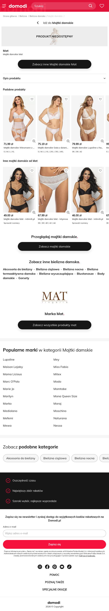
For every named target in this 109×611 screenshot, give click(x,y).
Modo (57, 381)
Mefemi (8, 418)
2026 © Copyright (54, 606)
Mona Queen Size (65, 396)
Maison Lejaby (13, 367)
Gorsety (23, 278)
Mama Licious (12, 374)
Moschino (59, 411)
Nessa (57, 425)
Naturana (60, 418)
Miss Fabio (60, 367)
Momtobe (60, 389)
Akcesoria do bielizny (17, 269)
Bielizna (23, 16)
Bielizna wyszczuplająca (56, 273)
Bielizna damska (37, 16)
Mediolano (10, 411)
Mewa (7, 425)
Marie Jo (8, 389)
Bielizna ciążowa (47, 269)
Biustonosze (85, 273)
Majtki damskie (55, 16)
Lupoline (9, 359)
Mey (56, 359)
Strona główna (10, 16)
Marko (7, 403)
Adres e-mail (9, 526)
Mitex (57, 374)
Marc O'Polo (11, 381)
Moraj (57, 403)
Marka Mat (54, 313)
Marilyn (8, 396)
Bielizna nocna (73, 269)
